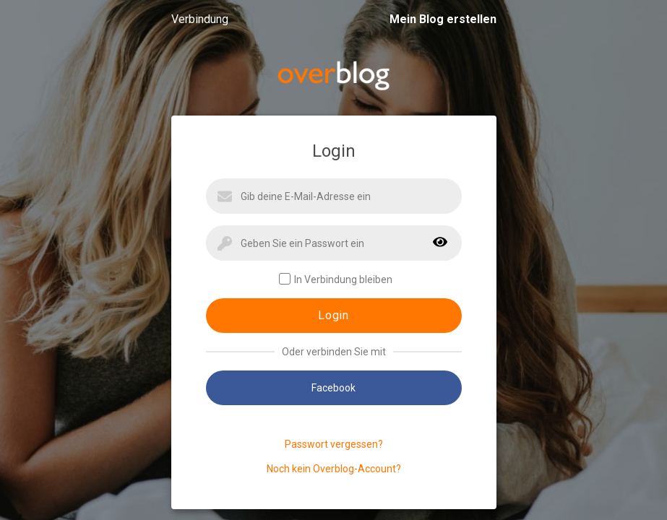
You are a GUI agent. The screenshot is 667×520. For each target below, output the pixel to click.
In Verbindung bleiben (335, 279)
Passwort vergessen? (334, 444)
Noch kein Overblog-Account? (334, 468)
